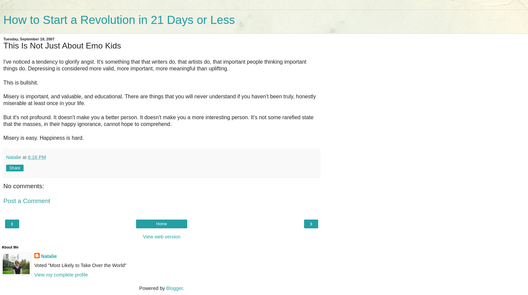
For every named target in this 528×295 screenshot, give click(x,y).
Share (14, 168)
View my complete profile (61, 274)
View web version (161, 236)
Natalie (49, 256)
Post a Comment (26, 200)
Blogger (174, 288)
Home (161, 224)
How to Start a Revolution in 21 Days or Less (119, 19)
